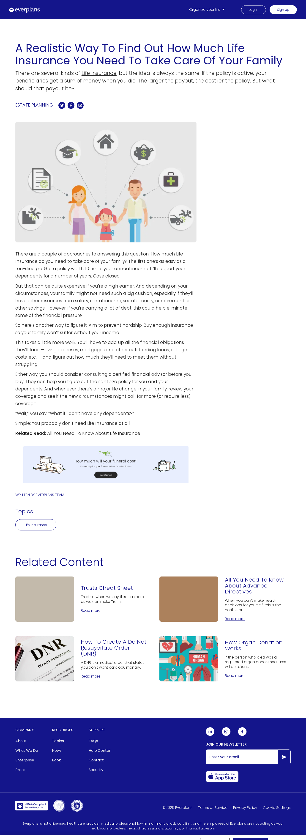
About (20, 741)
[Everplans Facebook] (242, 734)
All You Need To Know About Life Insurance (93, 433)
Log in (253, 9)
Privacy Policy (245, 807)
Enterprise (24, 760)
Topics (58, 741)
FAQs (93, 741)
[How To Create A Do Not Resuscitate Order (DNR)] (81, 658)
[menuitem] (208, 10)
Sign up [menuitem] (283, 9)
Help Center (100, 750)
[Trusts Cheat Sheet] (81, 599)
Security (96, 769)
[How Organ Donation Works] (225, 658)
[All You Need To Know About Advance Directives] (225, 599)
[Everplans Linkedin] (210, 734)
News (57, 750)
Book (56, 760)
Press (20, 769)
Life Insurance (99, 73)
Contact (96, 760)
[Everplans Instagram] (226, 734)
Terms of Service (212, 807)
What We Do (26, 750)
